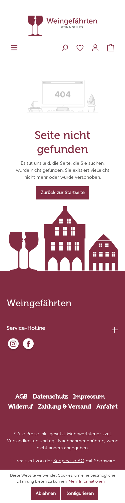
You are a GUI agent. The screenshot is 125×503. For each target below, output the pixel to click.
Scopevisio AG (68, 460)
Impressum (89, 396)
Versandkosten (22, 440)
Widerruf (20, 406)
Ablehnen (46, 493)
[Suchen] (64, 47)
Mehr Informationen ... (89, 481)
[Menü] (14, 47)
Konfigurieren (79, 493)
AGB (21, 396)
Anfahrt (106, 406)
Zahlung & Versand (64, 406)
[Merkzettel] (80, 47)
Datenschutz (50, 396)
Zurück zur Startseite (63, 192)
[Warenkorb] (110, 47)
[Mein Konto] (95, 47)
